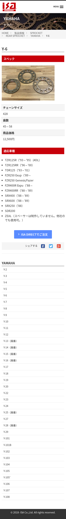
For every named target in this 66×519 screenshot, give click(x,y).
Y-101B (7, 445)
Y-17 (6, 367)
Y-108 (7, 497)
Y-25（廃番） (11, 412)
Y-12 (6, 334)
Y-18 (6, 373)
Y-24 (6, 406)
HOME (5, 33)
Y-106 (7, 484)
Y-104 (7, 464)
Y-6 (5, 295)
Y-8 (5, 308)
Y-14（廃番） (11, 347)
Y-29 (6, 432)
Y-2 (5, 269)
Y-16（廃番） (11, 360)
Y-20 (6, 386)
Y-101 (7, 438)
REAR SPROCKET (15, 35)
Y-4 (5, 282)
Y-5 (5, 289)
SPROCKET (36, 33)
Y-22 (6, 393)
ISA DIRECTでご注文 (34, 234)
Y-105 (7, 471)
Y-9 (5, 315)
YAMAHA (35, 35)
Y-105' (7, 477)
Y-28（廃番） (11, 425)
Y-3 (5, 276)
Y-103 (7, 458)
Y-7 (5, 302)
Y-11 (6, 328)
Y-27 (6, 419)
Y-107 (7, 490)
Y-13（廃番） (11, 341)
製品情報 (19, 33)
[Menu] (58, 7)
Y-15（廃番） (11, 354)
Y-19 (6, 380)
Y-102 (7, 451)
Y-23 (6, 399)
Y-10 (6, 321)
